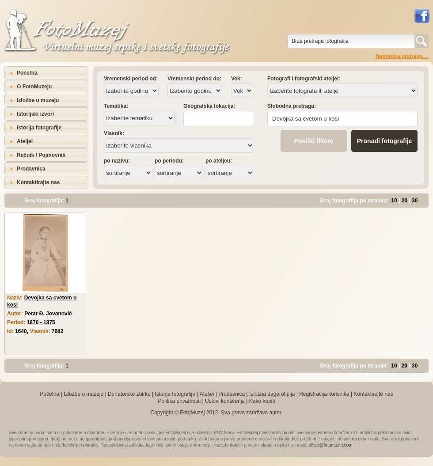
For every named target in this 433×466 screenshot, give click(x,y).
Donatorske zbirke (129, 394)
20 (404, 200)
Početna (27, 73)
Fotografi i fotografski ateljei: (303, 79)
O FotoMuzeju (34, 86)
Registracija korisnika (324, 394)
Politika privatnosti (179, 401)
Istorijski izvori (35, 114)
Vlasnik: (114, 133)
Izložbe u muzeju (38, 100)
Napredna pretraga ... (402, 56)
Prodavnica (31, 169)
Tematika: (116, 106)
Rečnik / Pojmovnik (41, 155)
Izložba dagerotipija (272, 394)
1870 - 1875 (41, 322)
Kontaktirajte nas (38, 182)
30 (415, 200)
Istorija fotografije (39, 128)
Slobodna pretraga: (291, 106)
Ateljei (25, 141)
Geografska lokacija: (209, 106)
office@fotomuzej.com (331, 445)
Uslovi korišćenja (225, 401)
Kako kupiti (262, 401)
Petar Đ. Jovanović (48, 314)
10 (394, 200)
